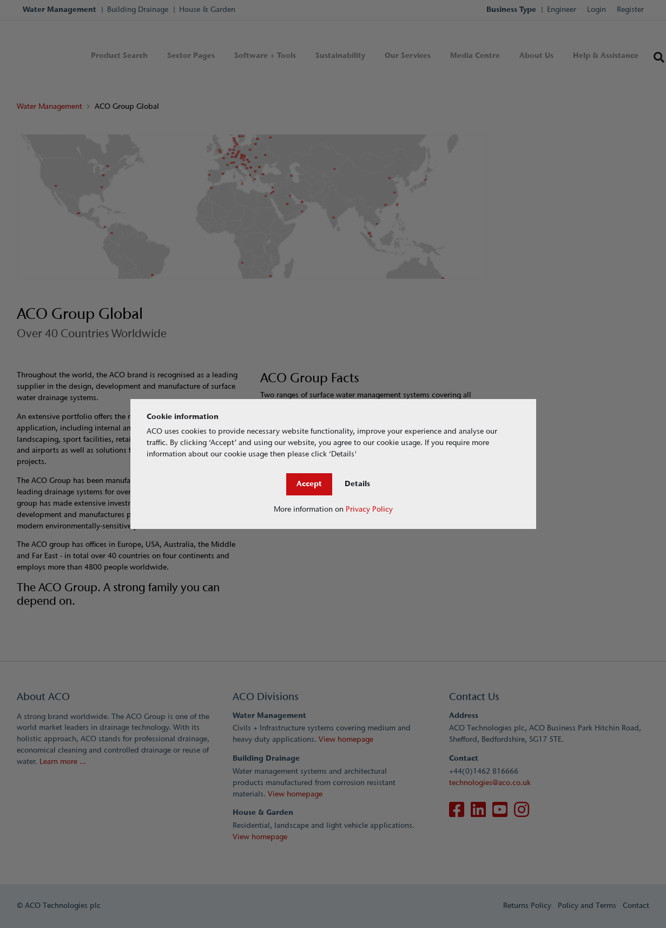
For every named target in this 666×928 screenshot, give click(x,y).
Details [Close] (357, 484)
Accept (309, 484)
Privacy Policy (369, 509)
